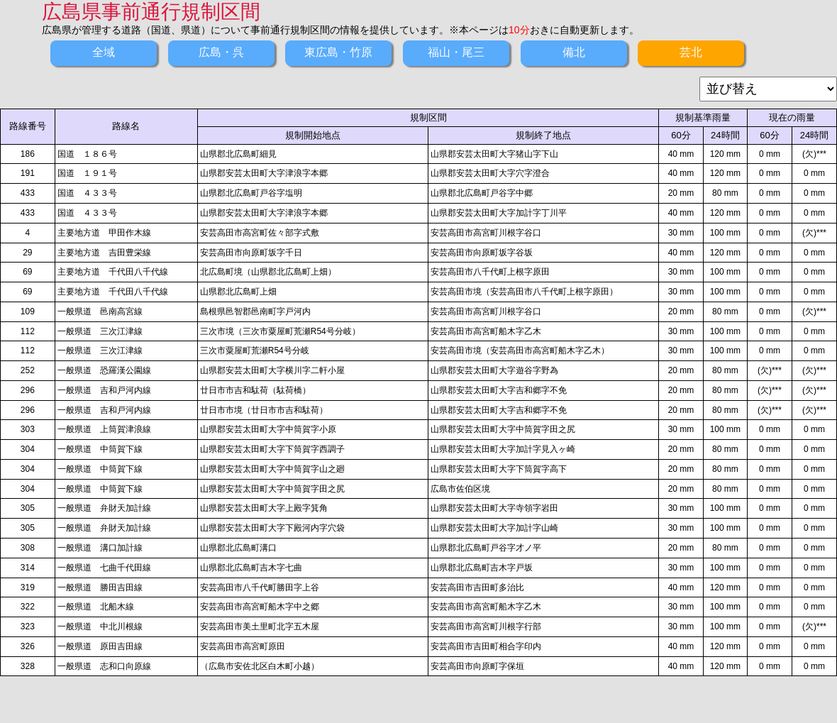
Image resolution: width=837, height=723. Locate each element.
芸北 (691, 52)
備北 (573, 52)
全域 (103, 52)
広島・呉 (221, 52)
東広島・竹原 (338, 52)
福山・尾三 (456, 52)
